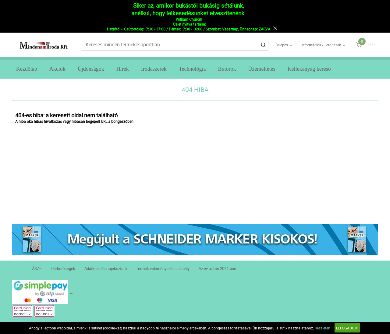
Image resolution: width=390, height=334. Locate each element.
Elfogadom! (347, 327)
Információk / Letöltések (321, 44)
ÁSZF (36, 268)
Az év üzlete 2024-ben (217, 268)
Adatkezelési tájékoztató (105, 268)
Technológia (192, 69)
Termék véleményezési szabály (163, 268)
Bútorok (227, 69)
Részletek (322, 327)
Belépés (281, 44)
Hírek (122, 69)
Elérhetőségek (63, 268)
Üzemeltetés (261, 69)
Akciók (57, 69)
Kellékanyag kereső (309, 69)
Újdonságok (91, 69)
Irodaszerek (154, 69)
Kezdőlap (26, 69)
